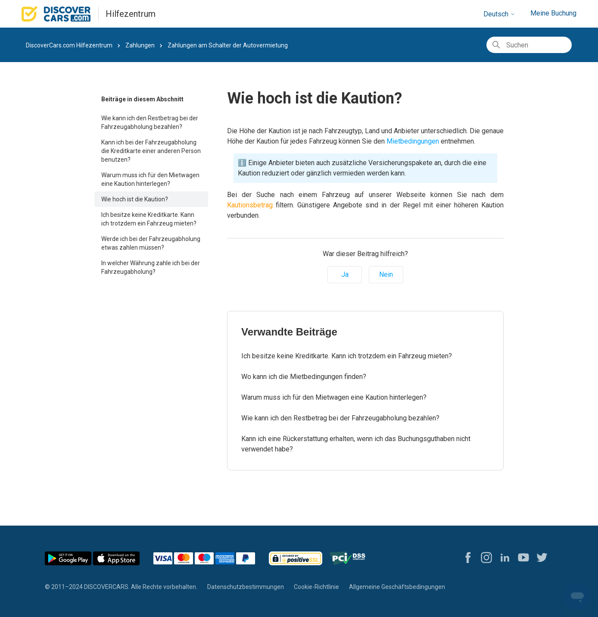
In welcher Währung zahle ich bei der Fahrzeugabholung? (150, 267)
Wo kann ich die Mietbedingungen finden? (303, 377)
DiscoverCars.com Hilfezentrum (69, 45)
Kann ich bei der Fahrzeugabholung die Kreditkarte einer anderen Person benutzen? (151, 151)
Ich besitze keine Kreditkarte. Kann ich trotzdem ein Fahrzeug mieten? (148, 219)
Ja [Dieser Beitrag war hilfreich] (345, 274)
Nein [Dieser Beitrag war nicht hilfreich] (386, 274)
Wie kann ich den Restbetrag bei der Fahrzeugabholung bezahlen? (149, 122)
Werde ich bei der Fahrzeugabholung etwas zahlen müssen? (150, 243)
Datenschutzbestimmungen (245, 586)
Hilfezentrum (131, 14)
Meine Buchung (553, 13)
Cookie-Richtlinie (316, 586)
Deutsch (499, 14)
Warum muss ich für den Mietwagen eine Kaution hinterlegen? (150, 179)
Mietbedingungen (412, 141)
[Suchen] (529, 45)
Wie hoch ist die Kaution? (134, 199)
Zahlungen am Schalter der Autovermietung (228, 45)
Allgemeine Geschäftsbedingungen (397, 586)
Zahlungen (140, 45)
